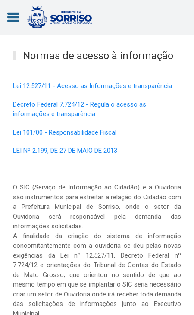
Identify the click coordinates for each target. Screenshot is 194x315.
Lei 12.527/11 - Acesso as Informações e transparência (92, 86)
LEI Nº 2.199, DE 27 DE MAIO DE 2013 (65, 150)
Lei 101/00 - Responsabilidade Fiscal (64, 132)
